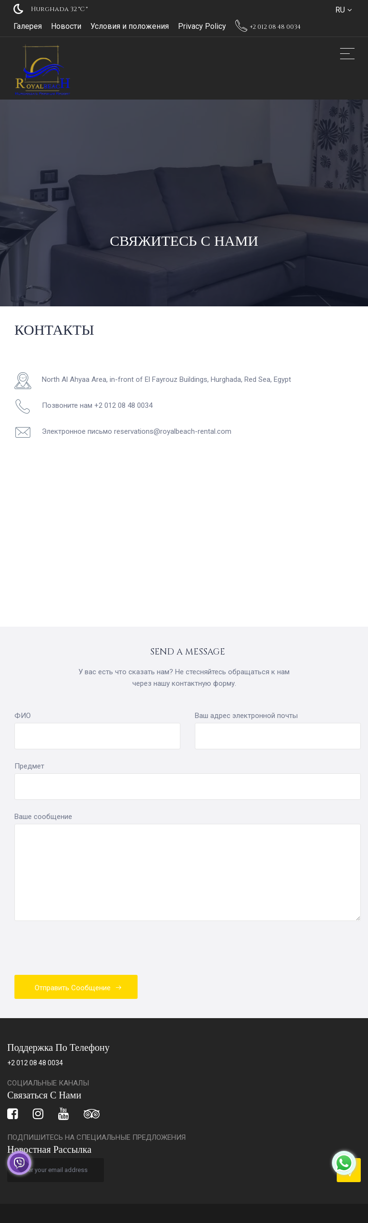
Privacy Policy (202, 26)
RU (340, 9)
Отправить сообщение (78, 987)
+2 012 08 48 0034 (268, 27)
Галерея (27, 26)
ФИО (22, 715)
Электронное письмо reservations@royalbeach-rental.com (136, 431)
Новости (66, 26)
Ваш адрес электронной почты (246, 715)
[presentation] (87, 953)
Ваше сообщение (43, 816)
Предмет (29, 766)
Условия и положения (129, 26)
